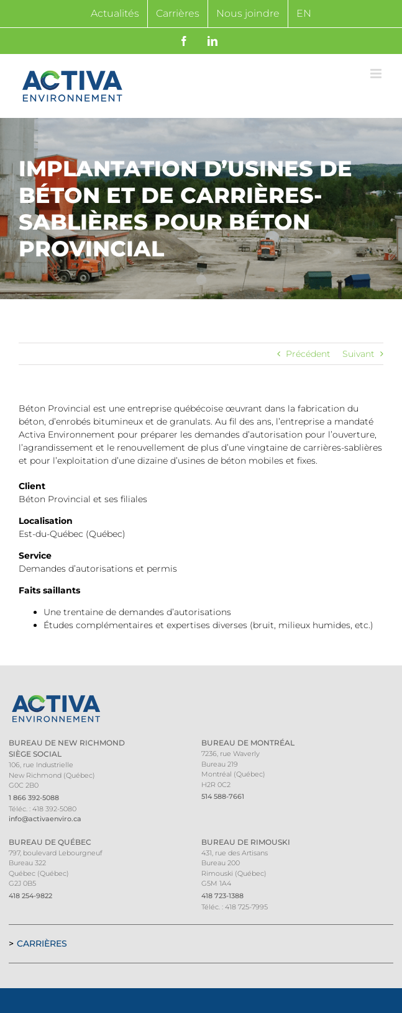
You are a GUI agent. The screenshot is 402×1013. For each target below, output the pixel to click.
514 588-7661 (222, 796)
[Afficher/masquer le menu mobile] (376, 73)
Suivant (358, 353)
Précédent (308, 353)
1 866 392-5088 (34, 797)
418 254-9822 (30, 895)
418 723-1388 (222, 895)
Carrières (42, 943)
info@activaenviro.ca (45, 818)
